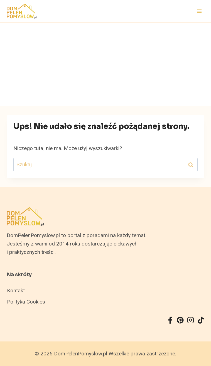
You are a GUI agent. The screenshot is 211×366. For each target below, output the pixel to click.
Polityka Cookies (26, 302)
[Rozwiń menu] (199, 11)
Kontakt (16, 291)
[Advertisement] (105, 64)
